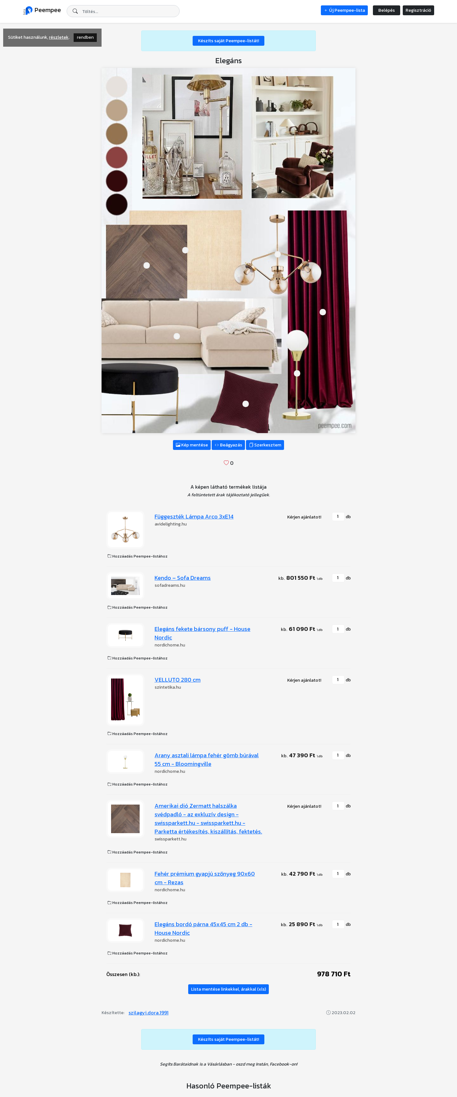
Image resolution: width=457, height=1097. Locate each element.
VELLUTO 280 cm (178, 679)
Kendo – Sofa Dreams (183, 577)
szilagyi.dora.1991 (149, 1012)
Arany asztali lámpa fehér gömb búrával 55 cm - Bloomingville (207, 759)
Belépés (386, 10)
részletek (59, 37)
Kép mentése (192, 445)
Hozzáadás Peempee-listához (138, 556)
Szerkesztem (265, 445)
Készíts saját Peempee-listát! (228, 40)
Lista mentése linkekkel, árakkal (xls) (228, 989)
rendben (85, 37)
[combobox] (123, 11)
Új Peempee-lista (344, 10)
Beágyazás (228, 445)
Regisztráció (418, 10)
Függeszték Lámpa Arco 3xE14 (194, 516)
